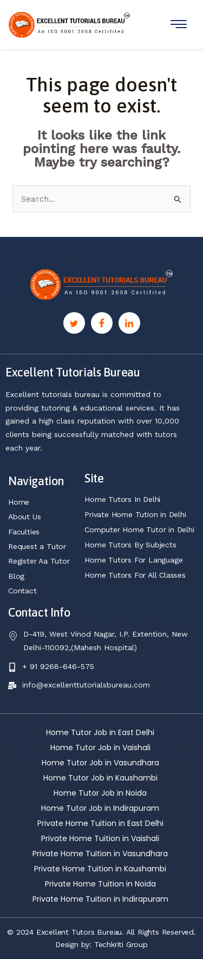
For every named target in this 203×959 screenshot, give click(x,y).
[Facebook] (102, 323)
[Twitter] (74, 323)
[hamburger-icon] (178, 24)
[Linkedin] (129, 323)
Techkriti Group (121, 944)
